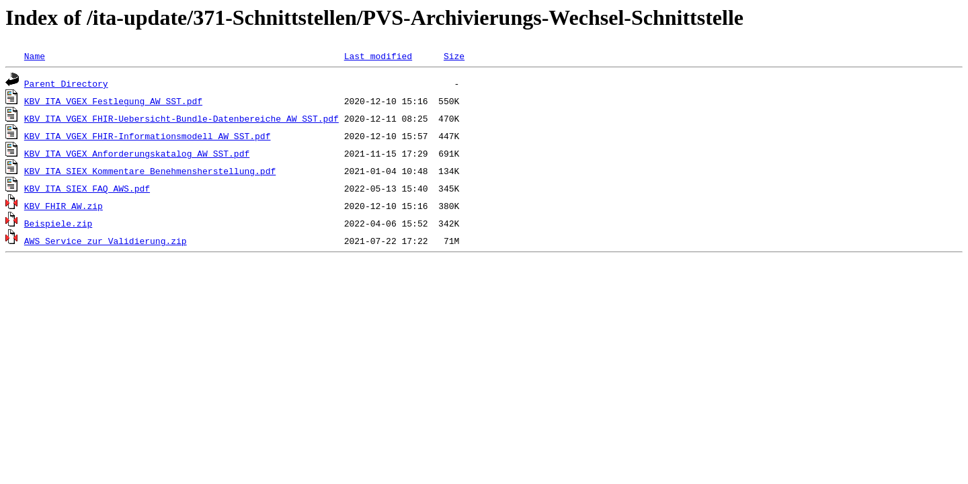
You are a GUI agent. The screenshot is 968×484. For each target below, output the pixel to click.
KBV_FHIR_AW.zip (63, 206)
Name (34, 56)
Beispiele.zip (58, 223)
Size (454, 56)
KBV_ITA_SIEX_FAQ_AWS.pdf (87, 188)
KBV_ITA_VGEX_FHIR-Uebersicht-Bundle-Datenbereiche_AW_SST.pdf (181, 118)
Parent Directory (66, 83)
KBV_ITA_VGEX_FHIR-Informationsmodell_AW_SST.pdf (147, 136)
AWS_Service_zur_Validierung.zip (105, 241)
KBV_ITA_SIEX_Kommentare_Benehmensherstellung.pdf (150, 171)
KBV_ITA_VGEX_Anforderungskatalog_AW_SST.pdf (136, 153)
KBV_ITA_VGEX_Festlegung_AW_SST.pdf (113, 101)
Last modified (378, 56)
